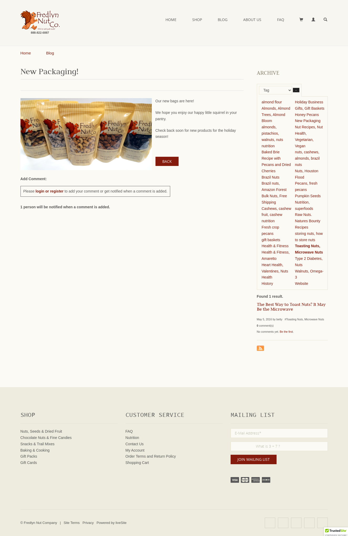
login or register (49, 191)
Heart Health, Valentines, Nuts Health (275, 271)
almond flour (272, 102)
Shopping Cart (137, 463)
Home (170, 19)
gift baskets (271, 240)
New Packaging (307, 121)
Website (301, 283)
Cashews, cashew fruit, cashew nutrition (276, 214)
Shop (197, 19)
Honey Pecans (307, 115)
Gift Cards (28, 463)
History (267, 283)
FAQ (280, 19)
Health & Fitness (275, 246)
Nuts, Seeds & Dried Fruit (41, 431)
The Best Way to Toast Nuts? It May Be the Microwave (291, 307)
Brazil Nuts (270, 177)
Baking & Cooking (35, 450)
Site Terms (72, 523)
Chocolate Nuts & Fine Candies (46, 438)
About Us (252, 19)
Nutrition (132, 438)
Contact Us (135, 444)
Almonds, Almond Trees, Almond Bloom (276, 114)
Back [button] (167, 161)
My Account (135, 450)
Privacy (88, 523)
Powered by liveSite (112, 523)
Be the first (286, 331)
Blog (222, 19)
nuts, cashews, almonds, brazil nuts (307, 158)
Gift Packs (28, 456)
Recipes (301, 227)
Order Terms (136, 456)
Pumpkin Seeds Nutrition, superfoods (308, 202)
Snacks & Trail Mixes (37, 444)
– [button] (296, 90)
